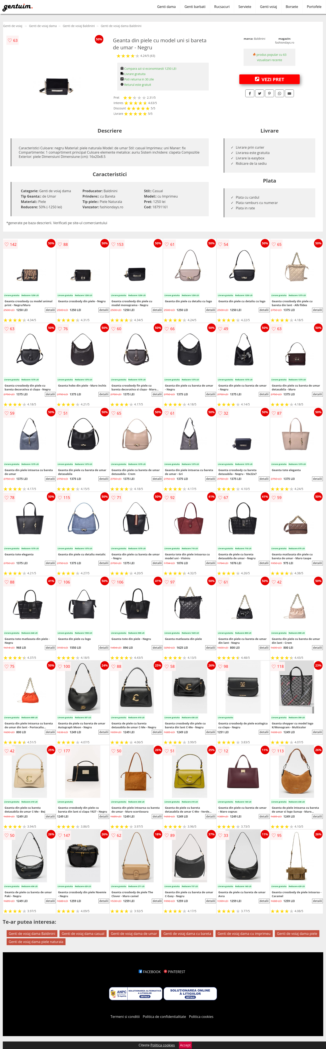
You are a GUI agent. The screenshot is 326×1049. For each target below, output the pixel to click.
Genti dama (166, 6)
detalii (50, 310)
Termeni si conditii (125, 1016)
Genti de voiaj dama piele (297, 933)
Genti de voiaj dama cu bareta (187, 933)
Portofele (314, 6)
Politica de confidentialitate (164, 1016)
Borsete (292, 6)
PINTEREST (174, 971)
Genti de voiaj (12, 26)
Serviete (244, 6)
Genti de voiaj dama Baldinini (121, 26)
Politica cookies (201, 1016)
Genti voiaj (268, 6)
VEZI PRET (269, 79)
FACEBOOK (150, 971)
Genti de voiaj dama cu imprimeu (244, 933)
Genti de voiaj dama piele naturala (36, 941)
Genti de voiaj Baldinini (79, 26)
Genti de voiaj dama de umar (134, 933)
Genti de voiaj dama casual (83, 933)
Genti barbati (195, 6)
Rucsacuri (222, 6)
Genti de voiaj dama (43, 26)
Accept (185, 1045)
